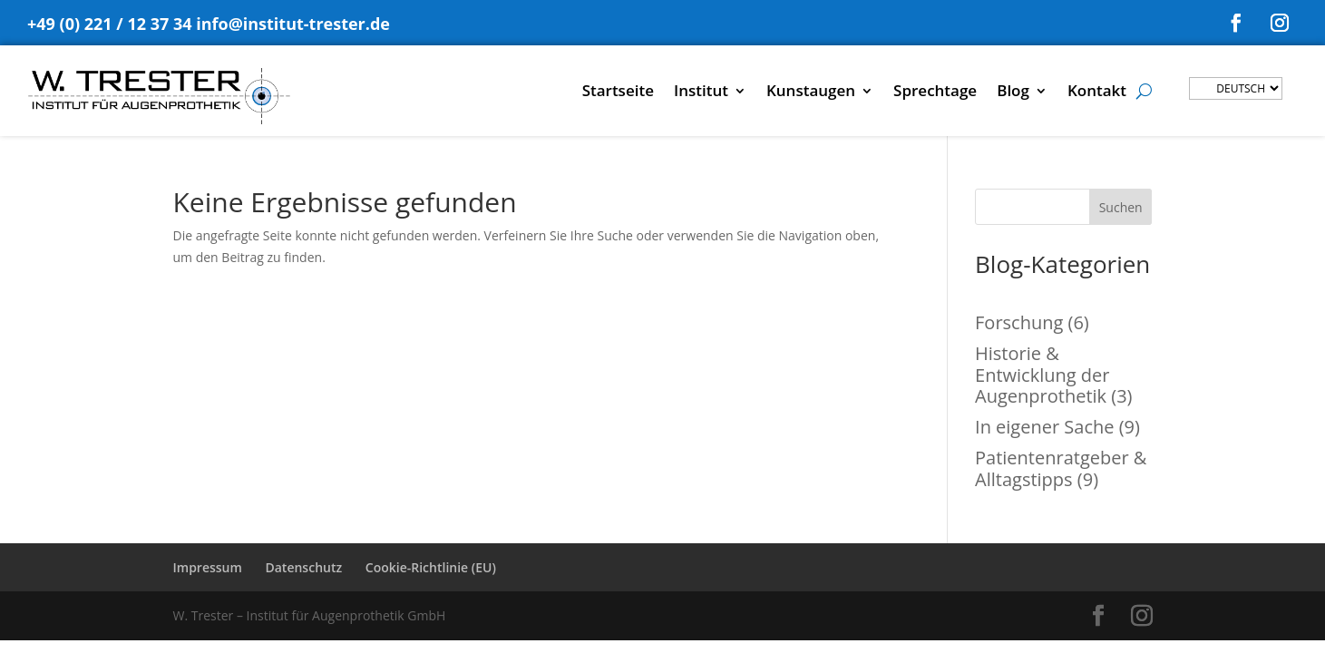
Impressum (207, 567)
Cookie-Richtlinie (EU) (430, 567)
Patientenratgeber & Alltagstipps (1060, 468)
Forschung (1019, 322)
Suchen (1121, 207)
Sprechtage (935, 92)
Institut (701, 92)
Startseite (618, 92)
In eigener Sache (1044, 426)
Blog (1013, 92)
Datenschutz (303, 567)
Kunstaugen (810, 92)
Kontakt (1096, 92)
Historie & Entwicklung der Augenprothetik (1042, 375)
